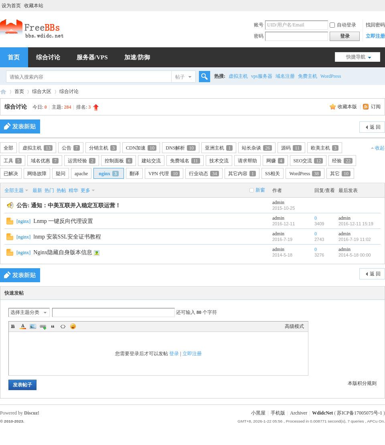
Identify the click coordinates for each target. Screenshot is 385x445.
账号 (258, 25)
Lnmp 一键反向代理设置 (63, 221)
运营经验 (81, 161)
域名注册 (285, 76)
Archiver (298, 413)
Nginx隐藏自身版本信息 (62, 252)
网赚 (275, 161)
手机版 (278, 413)
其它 (340, 173)
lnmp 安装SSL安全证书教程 (67, 237)
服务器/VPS (92, 57)
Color (23, 326)
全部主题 (14, 190)
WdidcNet (322, 413)
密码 (258, 36)
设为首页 (11, 5)
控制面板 (118, 161)
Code (63, 326)
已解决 (11, 173)
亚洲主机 (219, 148)
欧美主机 (324, 148)
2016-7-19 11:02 (354, 239)
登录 (174, 353)
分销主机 (103, 148)
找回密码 (375, 25)
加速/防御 (137, 57)
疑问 (60, 173)
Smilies (73, 326)
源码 (291, 148)
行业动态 (204, 173)
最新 (37, 190)
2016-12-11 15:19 (355, 223)
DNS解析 (181, 148)
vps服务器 (261, 76)
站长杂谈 (257, 148)
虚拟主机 (238, 76)
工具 (13, 161)
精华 (73, 190)
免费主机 (307, 76)
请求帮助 (247, 161)
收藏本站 (33, 5)
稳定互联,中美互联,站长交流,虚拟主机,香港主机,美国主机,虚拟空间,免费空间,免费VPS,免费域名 (3, 91)
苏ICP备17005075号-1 (359, 413)
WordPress (330, 76)
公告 (71, 148)
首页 (19, 91)
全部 (8, 148)
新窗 (260, 190)
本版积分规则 (362, 383)
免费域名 (185, 161)
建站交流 (151, 161)
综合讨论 (48, 57)
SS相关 (272, 173)
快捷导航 (355, 57)
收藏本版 (348, 106)
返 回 (375, 127)
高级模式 (294, 326)
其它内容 (242, 173)
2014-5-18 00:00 (354, 255)
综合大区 (41, 91)
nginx (109, 173)
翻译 (134, 173)
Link (43, 326)
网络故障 (37, 173)
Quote (53, 326)
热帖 (61, 190)
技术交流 (219, 161)
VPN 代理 (164, 173)
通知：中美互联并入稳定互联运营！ (76, 205)
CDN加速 (141, 148)
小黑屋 (258, 413)
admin (278, 202)
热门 (49, 190)
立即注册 (375, 36)
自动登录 (343, 25)
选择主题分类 (24, 312)
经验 (342, 161)
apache (81, 173)
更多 (85, 190)
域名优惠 (45, 161)
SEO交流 (308, 161)
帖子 (180, 77)
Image (33, 326)
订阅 (376, 106)
